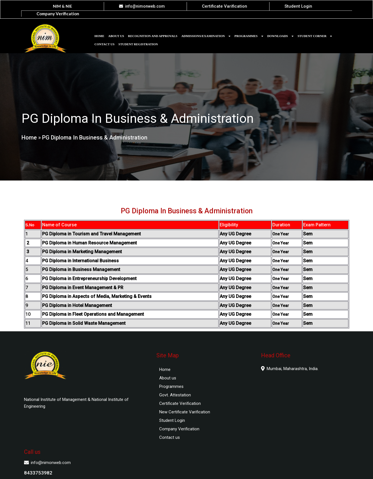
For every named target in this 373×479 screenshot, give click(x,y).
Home (28, 132)
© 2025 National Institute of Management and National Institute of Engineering (186, 469)
